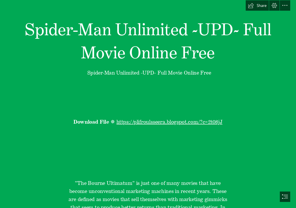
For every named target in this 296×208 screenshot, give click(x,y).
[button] (257, 5)
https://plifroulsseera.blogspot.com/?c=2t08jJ (169, 120)
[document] (148, 104)
